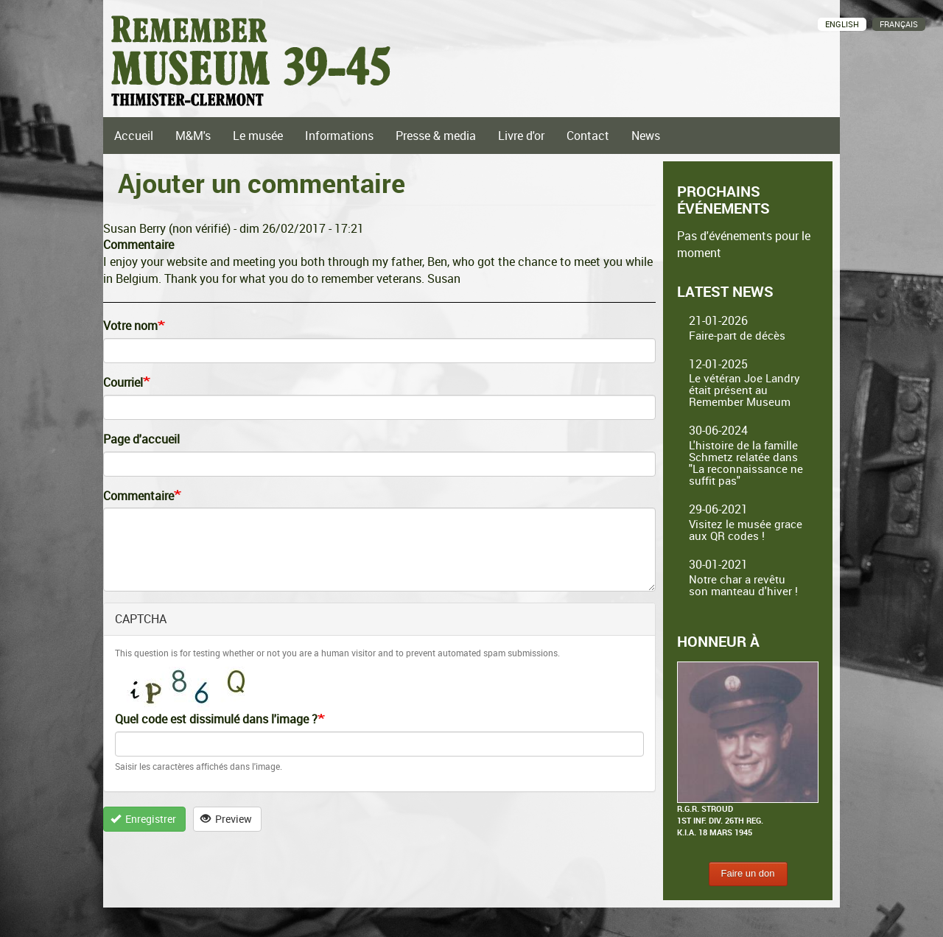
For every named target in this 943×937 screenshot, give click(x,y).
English (842, 23)
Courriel (123, 382)
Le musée (258, 135)
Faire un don (748, 873)
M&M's (193, 135)
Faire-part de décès (737, 335)
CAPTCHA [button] (140, 619)
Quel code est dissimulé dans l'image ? (216, 719)
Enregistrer (144, 819)
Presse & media (436, 135)
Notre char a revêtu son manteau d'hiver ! (743, 585)
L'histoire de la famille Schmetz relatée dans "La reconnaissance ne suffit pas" (746, 462)
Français (899, 23)
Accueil (133, 135)
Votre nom (130, 325)
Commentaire (138, 496)
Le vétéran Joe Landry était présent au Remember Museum (744, 389)
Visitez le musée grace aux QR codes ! (745, 529)
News (645, 135)
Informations (339, 135)
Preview (226, 819)
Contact (588, 135)
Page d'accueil (141, 439)
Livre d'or (521, 135)
